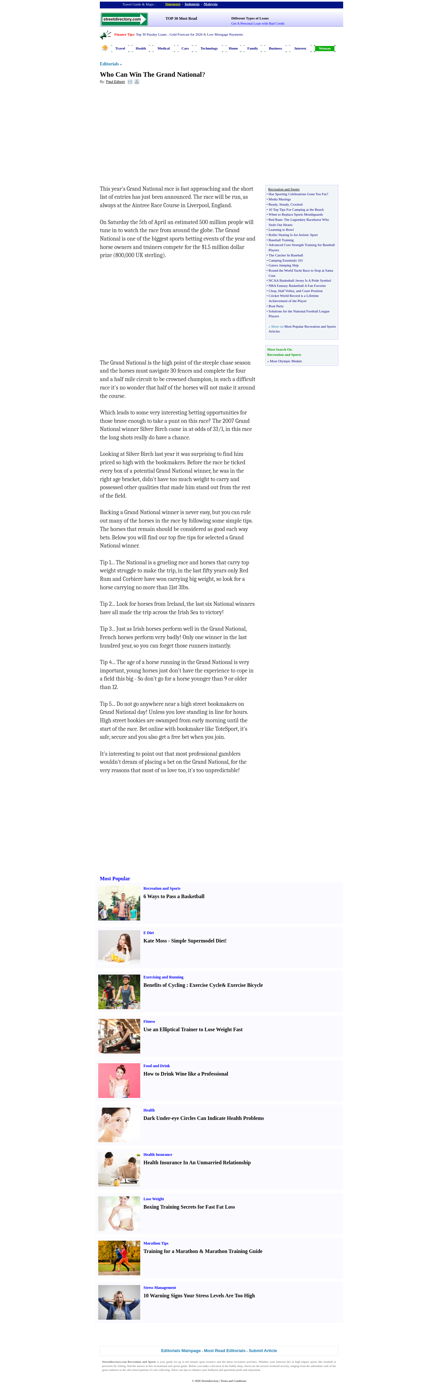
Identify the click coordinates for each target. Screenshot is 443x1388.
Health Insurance (157, 1154)
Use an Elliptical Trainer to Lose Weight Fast (193, 1029)
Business (275, 48)
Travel (120, 48)
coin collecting (161, 1369)
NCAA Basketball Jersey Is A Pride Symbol (300, 280)
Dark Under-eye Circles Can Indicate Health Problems (203, 1118)
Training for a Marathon (170, 1251)
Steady (284, 204)
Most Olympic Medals (286, 361)
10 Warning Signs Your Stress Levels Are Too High (199, 1295)
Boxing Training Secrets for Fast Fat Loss (189, 1207)
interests (281, 1361)
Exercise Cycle (205, 985)
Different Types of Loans (250, 18)
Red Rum (275, 219)
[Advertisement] (152, 136)
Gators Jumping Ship (284, 265)
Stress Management (159, 1287)
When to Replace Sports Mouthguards (296, 214)
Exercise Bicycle (245, 985)
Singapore (172, 4)
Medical (164, 48)
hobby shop (236, 1366)
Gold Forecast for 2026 (185, 34)
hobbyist (213, 1369)
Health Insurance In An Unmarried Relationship (197, 1162)
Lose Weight (153, 1199)
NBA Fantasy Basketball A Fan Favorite (297, 286)
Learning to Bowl (281, 229)
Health (141, 48)
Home (233, 48)
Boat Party (276, 306)
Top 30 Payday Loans (151, 34)
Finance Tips (124, 34)
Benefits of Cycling (164, 985)
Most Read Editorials (225, 1350)
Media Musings (280, 199)
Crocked (296, 204)
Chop (272, 291)
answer (141, 1366)
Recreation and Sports (161, 888)
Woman (325, 48)
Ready (273, 204)
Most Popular (115, 878)
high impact (302, 1361)
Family (253, 48)
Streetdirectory (209, 1380)
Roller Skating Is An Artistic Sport (293, 235)
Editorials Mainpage (181, 1350)
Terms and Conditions (233, 1380)
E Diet (148, 933)
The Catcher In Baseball (286, 255)
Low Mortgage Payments (225, 34)
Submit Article (263, 1350)
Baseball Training (281, 240)
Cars (185, 48)
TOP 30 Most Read (181, 18)
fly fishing (119, 1366)
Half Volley (286, 291)
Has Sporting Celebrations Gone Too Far (298, 194)
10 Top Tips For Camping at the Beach (296, 209)
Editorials (109, 64)
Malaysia (210, 4)
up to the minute (188, 1361)
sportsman (230, 1369)
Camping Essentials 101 (286, 260)
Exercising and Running (163, 977)
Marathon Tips (155, 1243)
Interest (300, 48)
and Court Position (309, 291)
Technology (209, 48)
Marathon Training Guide (233, 1251)
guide (169, 1361)
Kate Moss (155, 940)
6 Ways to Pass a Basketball (174, 896)
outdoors (114, 1369)
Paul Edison (115, 82)
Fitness (149, 1021)
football (327, 1361)
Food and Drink (156, 1066)
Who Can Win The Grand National (151, 74)
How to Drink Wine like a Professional (185, 1074)
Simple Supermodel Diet (198, 940)
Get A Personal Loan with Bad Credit (257, 23)
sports (313, 1361)
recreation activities (245, 1361)
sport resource (207, 1361)
